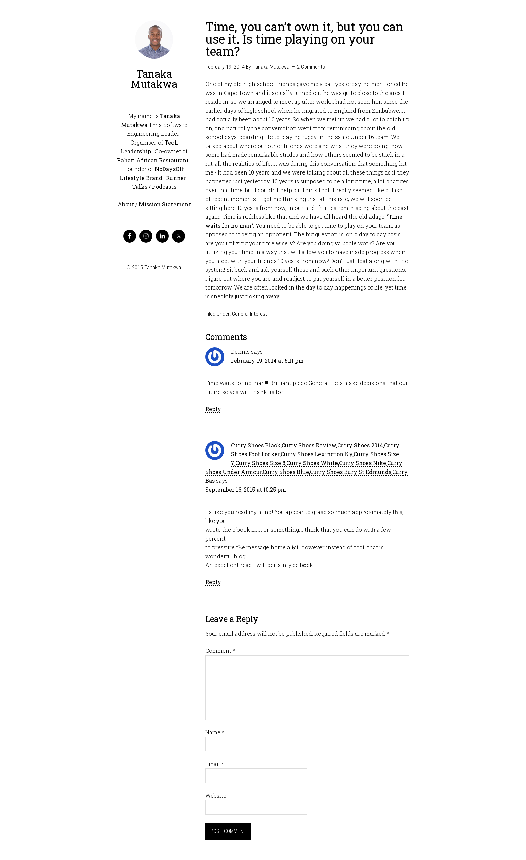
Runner (176, 177)
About (126, 204)
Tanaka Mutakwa (154, 78)
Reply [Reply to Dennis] (213, 408)
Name (214, 732)
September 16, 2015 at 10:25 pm (245, 489)
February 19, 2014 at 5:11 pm (267, 360)
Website (215, 795)
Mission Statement (165, 204)
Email (214, 763)
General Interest (249, 314)
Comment (220, 650)
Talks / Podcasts (154, 186)
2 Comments (311, 67)
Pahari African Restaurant (153, 160)
